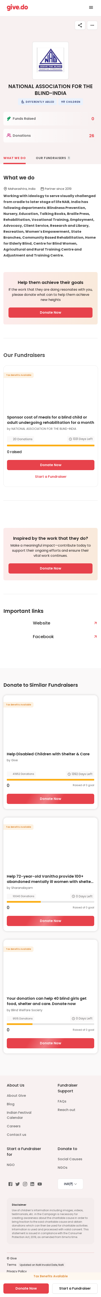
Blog (10, 1104)
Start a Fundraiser (51, 476)
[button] (37, 101)
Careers (14, 1126)
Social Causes (70, 1159)
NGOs (62, 1167)
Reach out (66, 1109)
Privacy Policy (17, 1271)
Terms (11, 1265)
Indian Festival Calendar (19, 1115)
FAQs (62, 1101)
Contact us (16, 1134)
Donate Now (50, 312)
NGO (11, 1164)
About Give (16, 1095)
